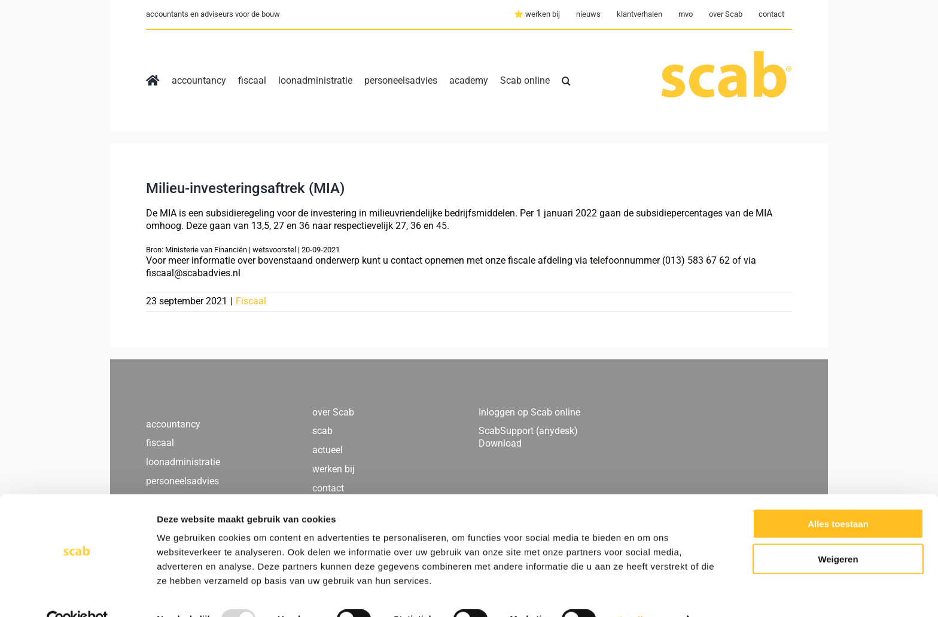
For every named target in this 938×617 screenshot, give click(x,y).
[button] (566, 81)
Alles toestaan (838, 498)
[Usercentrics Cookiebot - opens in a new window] (77, 594)
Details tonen (646, 593)
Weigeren (838, 533)
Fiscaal (251, 301)
